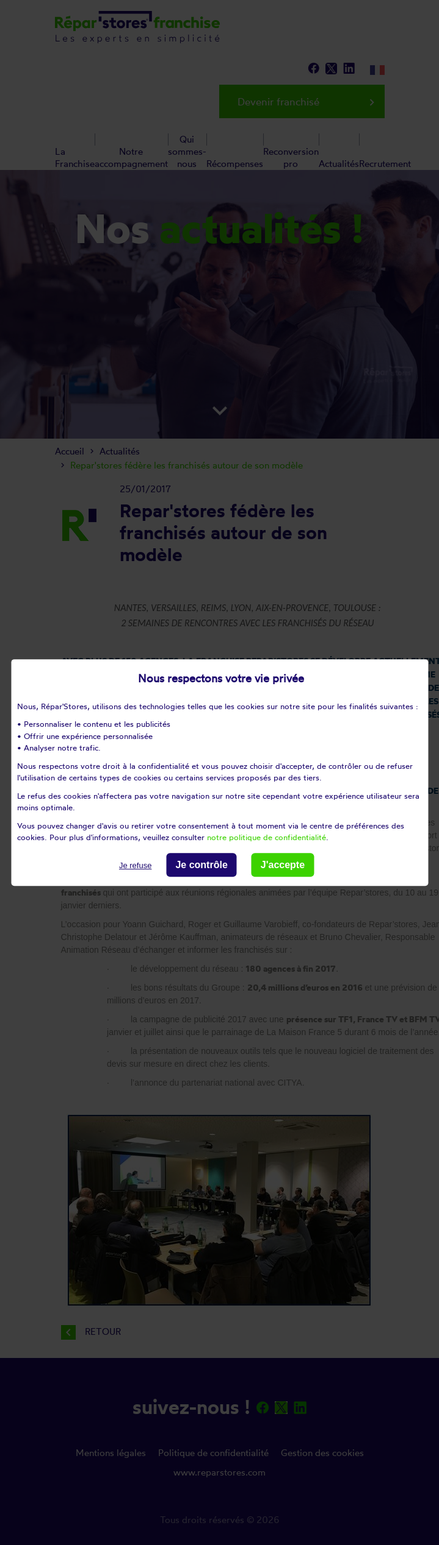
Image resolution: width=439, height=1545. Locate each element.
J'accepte (283, 865)
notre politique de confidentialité (266, 837)
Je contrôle (201, 865)
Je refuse (135, 865)
